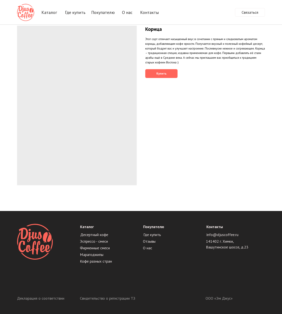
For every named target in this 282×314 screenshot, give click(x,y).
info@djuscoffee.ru (222, 234)
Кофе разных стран (96, 261)
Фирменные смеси (95, 247)
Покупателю (103, 12)
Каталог (49, 12)
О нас (127, 12)
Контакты (149, 12)
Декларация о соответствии (40, 298)
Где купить (75, 12)
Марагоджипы (91, 254)
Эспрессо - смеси (94, 241)
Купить (161, 73)
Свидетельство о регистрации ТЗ (107, 298)
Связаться (250, 12)
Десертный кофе (94, 234)
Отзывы (149, 241)
